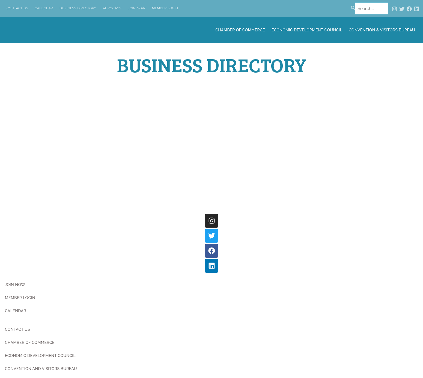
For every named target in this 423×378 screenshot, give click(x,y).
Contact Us (17, 8)
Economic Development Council (307, 30)
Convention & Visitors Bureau (382, 30)
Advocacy (112, 8)
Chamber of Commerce (240, 30)
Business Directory (78, 8)
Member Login (165, 8)
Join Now (136, 8)
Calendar (44, 8)
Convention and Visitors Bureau (41, 369)
